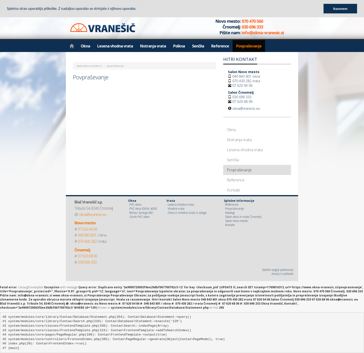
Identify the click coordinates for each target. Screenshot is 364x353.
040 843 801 (241, 76)
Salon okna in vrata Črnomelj (243, 217)
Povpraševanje (249, 46)
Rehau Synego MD (141, 213)
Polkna (179, 46)
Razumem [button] (340, 8)
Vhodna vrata (176, 209)
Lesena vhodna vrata (115, 46)
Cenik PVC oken (139, 217)
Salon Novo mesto (236, 221)
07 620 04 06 (242, 85)
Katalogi (230, 213)
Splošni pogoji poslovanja (277, 270)
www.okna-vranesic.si (89, 66)
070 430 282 (241, 81)
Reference (220, 46)
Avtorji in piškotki (282, 274)
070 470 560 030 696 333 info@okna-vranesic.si (244, 26)
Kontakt (233, 190)
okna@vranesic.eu (246, 108)
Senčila (198, 46)
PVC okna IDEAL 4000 (143, 209)
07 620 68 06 (242, 101)
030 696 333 (241, 97)
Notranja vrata (153, 46)
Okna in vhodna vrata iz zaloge (187, 213)
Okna (85, 46)
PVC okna (135, 205)
